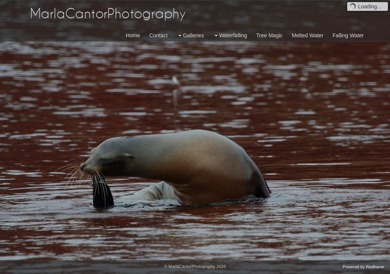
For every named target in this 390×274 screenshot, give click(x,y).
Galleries (190, 35)
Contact (158, 35)
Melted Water (307, 35)
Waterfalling (230, 35)
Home (133, 35)
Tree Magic (269, 35)
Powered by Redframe (363, 266)
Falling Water (348, 35)
